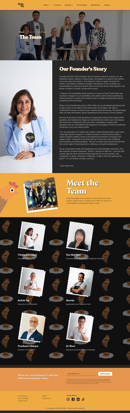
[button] (46, 5)
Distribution (95, 5)
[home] (21, 5)
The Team (42, 32)
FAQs (44, 396)
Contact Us (46, 398)
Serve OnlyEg (82, 5)
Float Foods (22, 401)
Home (21, 32)
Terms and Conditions (76, 408)
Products (57, 5)
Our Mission (22, 396)
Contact (107, 5)
